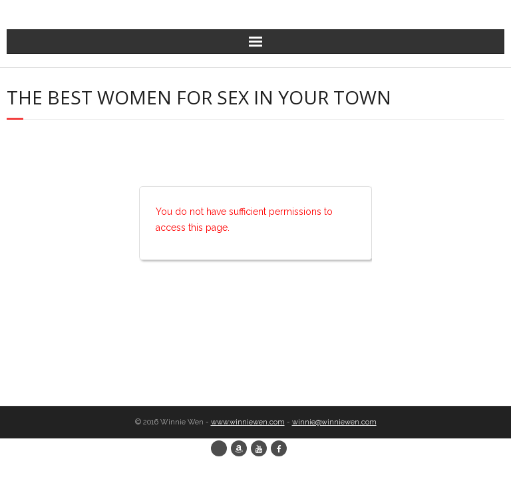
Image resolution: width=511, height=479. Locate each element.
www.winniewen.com (248, 422)
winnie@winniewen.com (334, 422)
